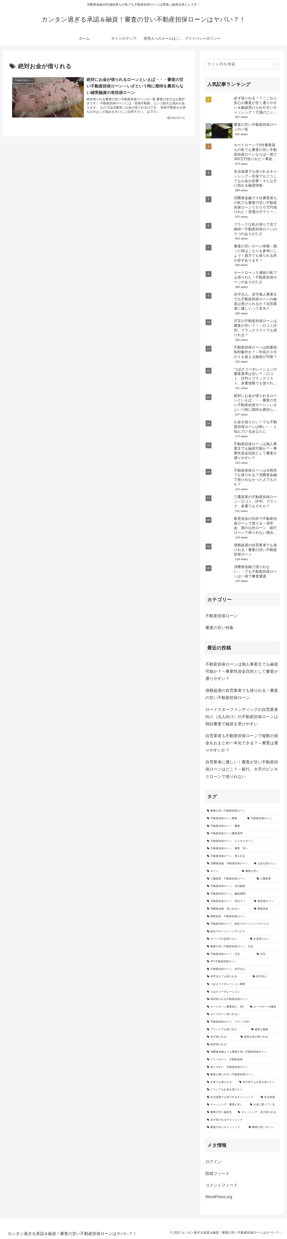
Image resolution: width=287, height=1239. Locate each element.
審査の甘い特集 (219, 627)
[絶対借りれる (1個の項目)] (242, 1044)
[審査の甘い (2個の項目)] (259, 871)
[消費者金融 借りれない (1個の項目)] (228, 909)
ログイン (213, 1161)
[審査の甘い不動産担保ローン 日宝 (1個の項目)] (242, 946)
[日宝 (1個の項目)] (267, 954)
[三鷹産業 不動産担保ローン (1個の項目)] (229, 878)
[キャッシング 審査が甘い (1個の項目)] (226, 1104)
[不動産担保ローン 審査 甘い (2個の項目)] (242, 848)
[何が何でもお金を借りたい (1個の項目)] (258, 1082)
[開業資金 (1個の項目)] (265, 909)
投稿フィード (217, 1173)
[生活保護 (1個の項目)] (269, 1097)
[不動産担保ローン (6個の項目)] (262, 818)
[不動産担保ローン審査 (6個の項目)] (224, 818)
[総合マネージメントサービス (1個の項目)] (242, 931)
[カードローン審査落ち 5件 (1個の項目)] (226, 1007)
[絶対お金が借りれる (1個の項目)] (259, 1037)
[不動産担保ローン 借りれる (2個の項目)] (242, 856)
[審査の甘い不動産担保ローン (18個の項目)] (242, 811)
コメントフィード (221, 1185)
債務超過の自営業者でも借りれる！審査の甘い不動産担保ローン (241, 694)
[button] (275, 64)
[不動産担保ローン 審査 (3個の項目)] (242, 826)
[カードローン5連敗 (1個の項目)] (263, 1007)
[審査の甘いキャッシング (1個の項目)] (225, 1127)
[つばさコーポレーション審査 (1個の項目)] (242, 984)
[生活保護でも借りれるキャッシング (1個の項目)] (231, 1097)
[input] (242, 64)
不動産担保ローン (221, 616)
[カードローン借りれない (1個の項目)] (242, 1014)
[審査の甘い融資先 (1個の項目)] (220, 1112)
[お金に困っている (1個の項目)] (263, 1104)
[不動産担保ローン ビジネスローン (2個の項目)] (242, 841)
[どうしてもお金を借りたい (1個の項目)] (242, 1089)
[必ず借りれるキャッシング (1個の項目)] (242, 1120)
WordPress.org (218, 1197)
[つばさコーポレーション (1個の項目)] (242, 992)
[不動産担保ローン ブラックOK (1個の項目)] (242, 1022)
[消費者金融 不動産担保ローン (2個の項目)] (228, 863)
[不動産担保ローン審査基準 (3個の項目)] (242, 833)
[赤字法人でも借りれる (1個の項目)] (227, 976)
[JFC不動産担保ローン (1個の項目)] (242, 961)
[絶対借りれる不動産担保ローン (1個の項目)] (242, 999)
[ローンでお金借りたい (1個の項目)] (226, 939)
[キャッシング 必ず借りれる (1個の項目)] (257, 1112)
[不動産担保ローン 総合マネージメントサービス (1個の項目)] (242, 924)
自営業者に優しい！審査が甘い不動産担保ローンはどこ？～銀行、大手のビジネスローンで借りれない (241, 769)
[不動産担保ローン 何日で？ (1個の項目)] (228, 901)
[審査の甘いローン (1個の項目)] (263, 1127)
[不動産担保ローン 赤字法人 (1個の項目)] (242, 969)
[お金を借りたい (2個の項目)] (265, 863)
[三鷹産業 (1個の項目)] (267, 878)
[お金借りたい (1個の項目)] (263, 939)
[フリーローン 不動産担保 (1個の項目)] (242, 1059)
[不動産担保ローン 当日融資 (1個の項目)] (242, 886)
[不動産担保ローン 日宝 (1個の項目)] (229, 954)
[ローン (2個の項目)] (222, 871)
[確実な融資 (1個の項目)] (264, 1029)
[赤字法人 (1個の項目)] (265, 976)
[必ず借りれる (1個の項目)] (221, 1037)
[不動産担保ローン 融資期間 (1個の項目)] (242, 894)
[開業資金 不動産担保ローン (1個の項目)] (242, 916)
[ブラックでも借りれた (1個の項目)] (226, 1029)
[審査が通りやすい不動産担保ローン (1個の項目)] (242, 1074)
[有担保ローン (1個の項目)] (265, 901)
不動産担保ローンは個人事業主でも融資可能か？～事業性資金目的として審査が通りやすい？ (241, 671)
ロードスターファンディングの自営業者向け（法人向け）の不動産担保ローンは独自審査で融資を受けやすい (241, 716)
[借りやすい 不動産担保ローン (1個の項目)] (242, 1067)
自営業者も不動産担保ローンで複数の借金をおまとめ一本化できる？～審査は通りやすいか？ (241, 743)
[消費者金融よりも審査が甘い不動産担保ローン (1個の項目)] (242, 1052)
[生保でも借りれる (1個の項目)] (220, 1082)
